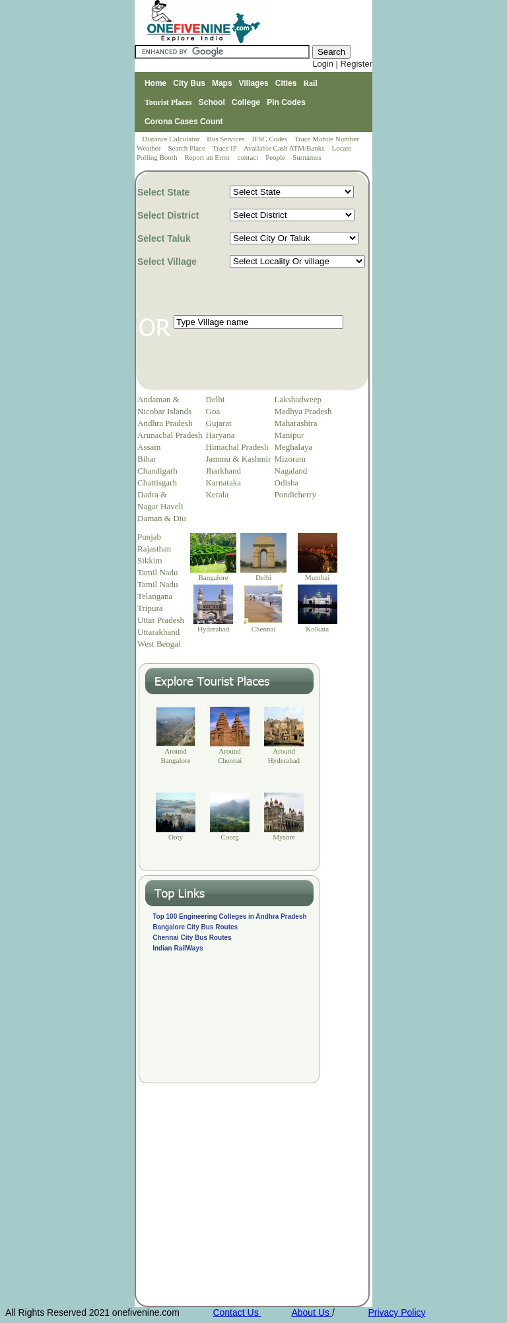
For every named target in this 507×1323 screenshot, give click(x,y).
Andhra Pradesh (164, 423)
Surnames (306, 157)
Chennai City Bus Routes (191, 937)
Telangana (154, 596)
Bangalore (213, 577)
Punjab (149, 537)
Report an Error (208, 157)
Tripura (150, 608)
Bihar (146, 459)
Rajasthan (154, 549)
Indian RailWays (177, 948)
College (246, 102)
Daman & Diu (161, 518)
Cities (286, 83)
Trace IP (226, 148)
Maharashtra (296, 423)
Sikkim (149, 560)
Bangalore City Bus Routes (195, 927)
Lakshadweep (298, 399)
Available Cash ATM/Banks (285, 148)
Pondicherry (296, 494)
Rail (310, 83)
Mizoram (290, 459)
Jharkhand (223, 471)
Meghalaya (294, 447)
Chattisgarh (157, 482)
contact (248, 157)
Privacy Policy (396, 1312)
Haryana (220, 435)
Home (155, 83)
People (276, 157)
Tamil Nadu (157, 572)
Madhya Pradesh (303, 411)
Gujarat (219, 423)
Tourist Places (168, 102)
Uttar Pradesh (160, 620)
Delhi (215, 399)
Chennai (264, 629)
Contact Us (237, 1312)
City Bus (189, 83)
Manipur (289, 435)
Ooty (175, 837)
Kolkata (317, 629)
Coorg (229, 837)
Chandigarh (157, 471)
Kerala (217, 494)
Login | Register (342, 64)
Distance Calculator (170, 139)
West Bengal (159, 644)
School (212, 102)
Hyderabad (213, 629)
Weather (149, 148)
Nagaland (291, 471)
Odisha (287, 482)
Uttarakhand (158, 632)
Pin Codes (286, 102)
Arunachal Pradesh (170, 435)
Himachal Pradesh (237, 447)
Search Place (187, 148)
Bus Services (225, 139)
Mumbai (317, 577)
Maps (222, 83)
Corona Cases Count (184, 121)
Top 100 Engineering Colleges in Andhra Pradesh (229, 916)
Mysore (284, 837)
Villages (254, 83)
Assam (148, 447)
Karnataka (223, 482)
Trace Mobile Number (327, 139)
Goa (213, 411)
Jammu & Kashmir (238, 459)
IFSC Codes (270, 139)
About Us (311, 1312)
